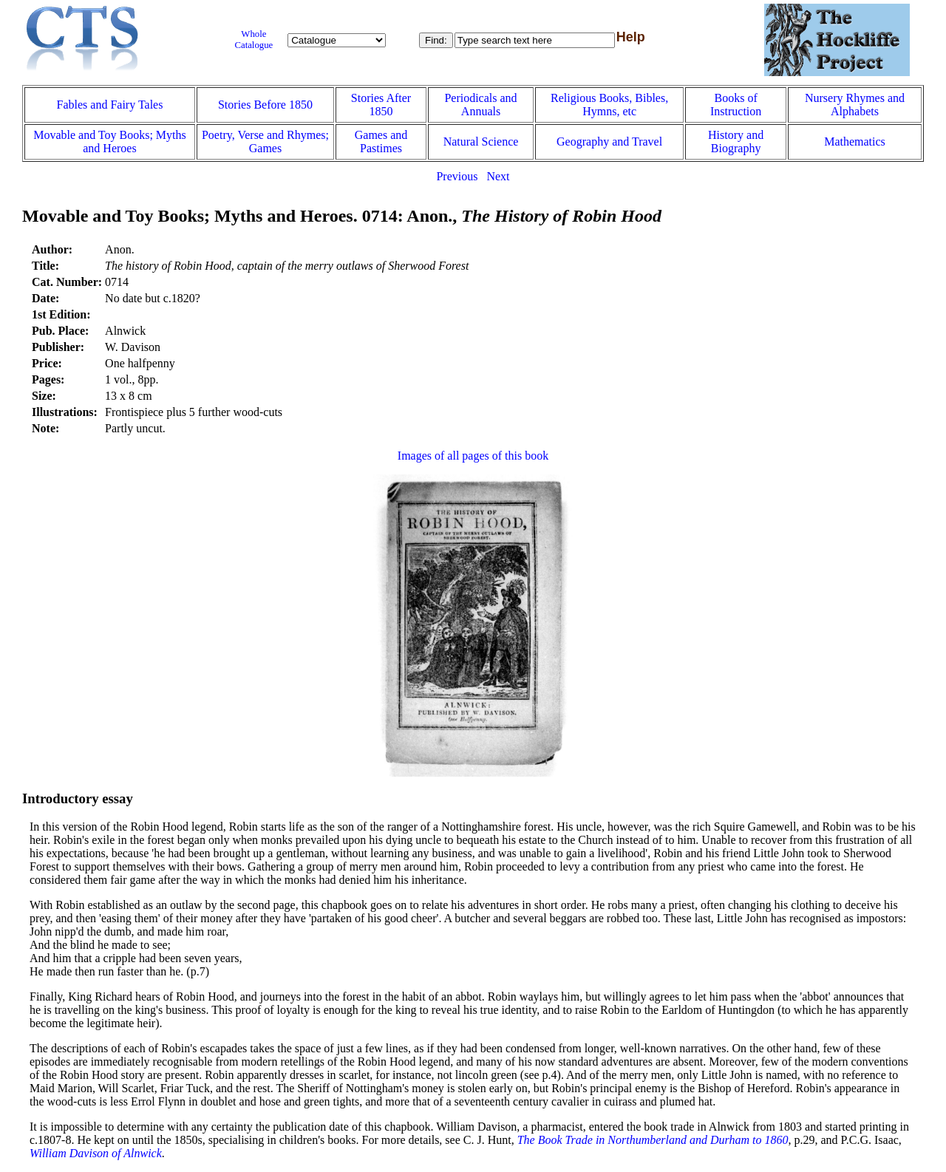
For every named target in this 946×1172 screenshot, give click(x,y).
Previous (456, 176)
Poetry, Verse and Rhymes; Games (265, 141)
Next (497, 176)
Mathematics (854, 141)
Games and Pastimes (381, 141)
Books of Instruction (735, 104)
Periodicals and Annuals (480, 104)
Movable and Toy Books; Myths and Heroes (109, 141)
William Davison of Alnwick (96, 1153)
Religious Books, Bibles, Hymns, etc (609, 104)
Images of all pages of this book (473, 455)
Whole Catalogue (253, 39)
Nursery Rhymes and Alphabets (855, 104)
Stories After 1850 (381, 104)
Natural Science (481, 141)
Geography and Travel (609, 141)
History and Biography (735, 141)
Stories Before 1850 (265, 104)
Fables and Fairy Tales (110, 104)
